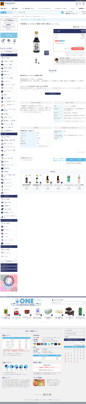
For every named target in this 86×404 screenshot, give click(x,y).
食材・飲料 (24, 19)
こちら (20, 386)
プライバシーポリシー (43, 399)
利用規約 (50, 399)
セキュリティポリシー (57, 399)
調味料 (44, 19)
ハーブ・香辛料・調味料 (34, 19)
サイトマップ (31, 399)
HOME (26, 399)
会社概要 (36, 399)
